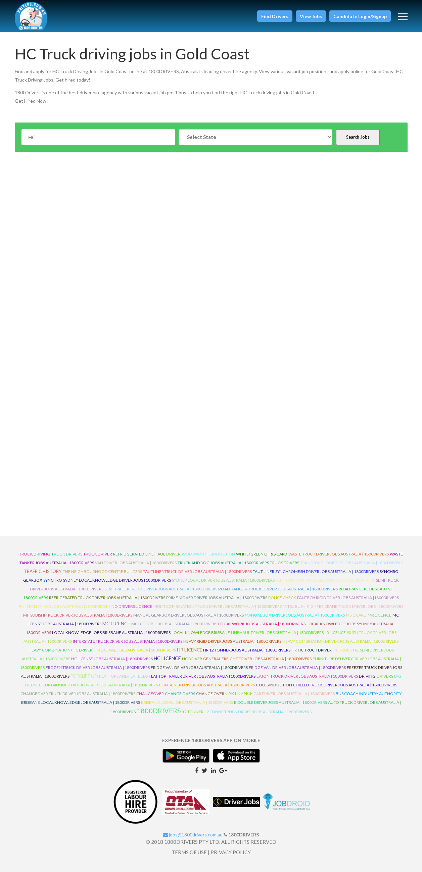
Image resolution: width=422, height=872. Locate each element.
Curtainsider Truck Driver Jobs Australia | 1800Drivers (100, 684)
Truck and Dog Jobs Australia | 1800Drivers (223, 562)
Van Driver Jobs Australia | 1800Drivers (136, 562)
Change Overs (180, 693)
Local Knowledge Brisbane (201, 632)
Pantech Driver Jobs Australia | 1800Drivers (64, 606)
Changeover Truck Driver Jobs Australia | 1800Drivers (77, 693)
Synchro (52, 580)
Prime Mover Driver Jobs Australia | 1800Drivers (216, 597)
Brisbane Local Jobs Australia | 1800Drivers (187, 702)
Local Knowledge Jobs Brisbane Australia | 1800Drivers (111, 632)
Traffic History (43, 571)
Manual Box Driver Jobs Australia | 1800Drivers (295, 615)
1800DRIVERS (159, 711)
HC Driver (192, 658)
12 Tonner (192, 711)
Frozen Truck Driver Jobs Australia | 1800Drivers (98, 667)
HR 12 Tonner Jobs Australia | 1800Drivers (246, 649)
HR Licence (189, 649)
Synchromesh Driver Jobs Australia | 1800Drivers (327, 571)
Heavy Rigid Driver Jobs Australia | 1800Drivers (232, 641)
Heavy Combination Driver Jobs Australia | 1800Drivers (340, 641)
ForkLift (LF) (84, 676)
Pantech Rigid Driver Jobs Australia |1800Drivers (348, 597)
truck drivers (66, 553)
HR (294, 649)
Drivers (385, 676)
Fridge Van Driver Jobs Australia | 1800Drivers (199, 667)
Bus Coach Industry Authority (369, 693)
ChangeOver (150, 693)
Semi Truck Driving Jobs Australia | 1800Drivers (325, 580)
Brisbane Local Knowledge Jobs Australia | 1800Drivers (80, 702)
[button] (274, 16)
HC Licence (167, 658)
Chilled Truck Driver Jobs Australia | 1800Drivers (345, 684)
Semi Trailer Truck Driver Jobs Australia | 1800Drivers (160, 588)
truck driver (97, 553)
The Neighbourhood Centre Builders (102, 571)
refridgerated (128, 553)
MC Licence (116, 623)
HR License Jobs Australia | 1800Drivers (135, 649)
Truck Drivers (284, 562)
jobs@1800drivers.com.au (193, 834)
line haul (155, 553)
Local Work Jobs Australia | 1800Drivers (262, 623)
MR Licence (379, 615)
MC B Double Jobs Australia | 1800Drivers (174, 623)
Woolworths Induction (208, 553)
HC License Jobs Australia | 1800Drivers (112, 658)
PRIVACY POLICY (230, 852)
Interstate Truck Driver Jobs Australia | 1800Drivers (127, 641)
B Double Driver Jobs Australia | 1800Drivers (280, 702)
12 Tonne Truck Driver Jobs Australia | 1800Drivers (258, 711)
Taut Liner (263, 571)
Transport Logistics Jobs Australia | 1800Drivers (351, 562)
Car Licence (238, 693)
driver (173, 553)
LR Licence (335, 632)
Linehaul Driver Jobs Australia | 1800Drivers (277, 632)
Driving (367, 676)
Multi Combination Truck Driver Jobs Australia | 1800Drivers (217, 606)
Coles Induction (274, 684)
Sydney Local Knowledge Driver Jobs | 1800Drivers (117, 580)
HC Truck (342, 649)
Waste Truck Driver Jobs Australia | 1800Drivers (338, 553)
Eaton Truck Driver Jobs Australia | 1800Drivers (307, 676)
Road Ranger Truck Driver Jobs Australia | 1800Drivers (278, 588)
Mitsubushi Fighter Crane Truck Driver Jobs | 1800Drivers (343, 606)
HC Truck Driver (315, 649)
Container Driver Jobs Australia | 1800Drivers (207, 684)
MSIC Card (356, 615)
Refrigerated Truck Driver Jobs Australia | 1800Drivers (107, 597)
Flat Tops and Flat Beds (123, 676)
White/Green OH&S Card (261, 553)
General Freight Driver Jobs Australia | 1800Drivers (257, 658)
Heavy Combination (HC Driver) (61, 649)
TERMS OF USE (189, 852)
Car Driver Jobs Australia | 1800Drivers (294, 693)
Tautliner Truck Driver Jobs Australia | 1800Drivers (197, 571)
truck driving (34, 553)
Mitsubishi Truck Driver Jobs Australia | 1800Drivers (77, 615)
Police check (282, 597)
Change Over (210, 693)
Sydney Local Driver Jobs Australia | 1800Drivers (223, 580)
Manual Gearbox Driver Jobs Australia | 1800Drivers (188, 615)
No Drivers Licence (131, 606)
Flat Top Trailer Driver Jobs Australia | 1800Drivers (202, 676)
